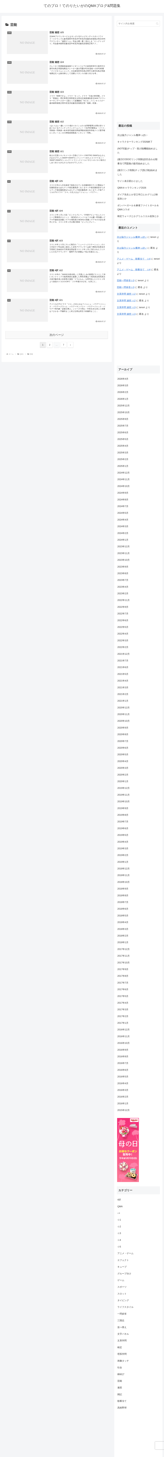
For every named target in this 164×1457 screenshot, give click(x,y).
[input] (138, 24)
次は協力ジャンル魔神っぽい (132, 135)
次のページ (56, 334)
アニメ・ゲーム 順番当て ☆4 (133, 259)
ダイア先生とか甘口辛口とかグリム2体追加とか (137, 196)
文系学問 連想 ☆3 (126, 307)
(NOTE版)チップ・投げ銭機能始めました (137, 150)
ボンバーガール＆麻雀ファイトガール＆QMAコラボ (138, 207)
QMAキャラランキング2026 (131, 187)
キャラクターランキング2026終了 (134, 142)
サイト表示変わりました (130, 181)
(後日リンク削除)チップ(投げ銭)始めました (137, 172)
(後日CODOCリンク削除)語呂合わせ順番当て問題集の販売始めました (137, 161)
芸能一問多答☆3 (125, 280)
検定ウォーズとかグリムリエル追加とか (138, 216)
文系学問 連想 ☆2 (126, 294)
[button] (157, 23)
